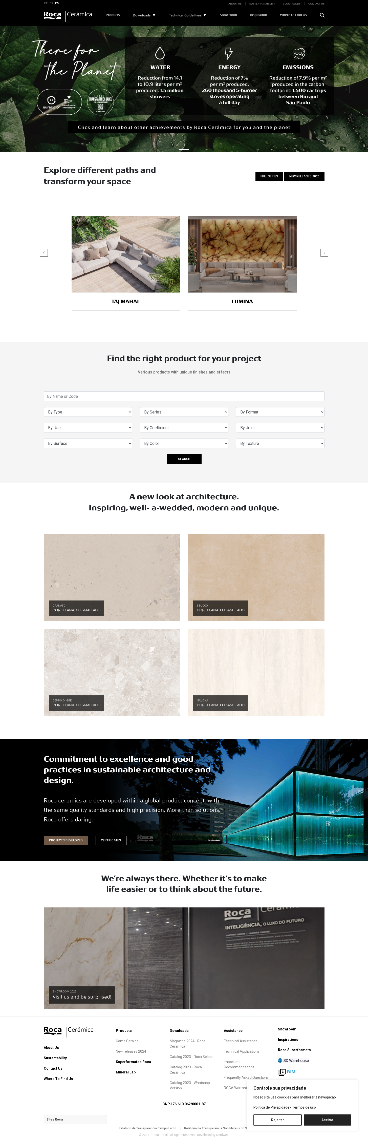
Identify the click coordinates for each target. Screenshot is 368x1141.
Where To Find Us (58, 1079)
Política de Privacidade (271, 1107)
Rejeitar (277, 1120)
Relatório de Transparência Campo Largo (147, 1128)
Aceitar (327, 1120)
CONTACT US (316, 3)
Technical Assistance (240, 1041)
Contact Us (53, 1068)
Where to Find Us (293, 15)
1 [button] (184, 145)
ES (51, 3)
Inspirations (288, 1040)
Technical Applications (241, 1051)
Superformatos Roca (133, 1062)
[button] (324, 253)
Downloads (142, 15)
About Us (51, 1048)
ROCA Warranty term (240, 1088)
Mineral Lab (126, 1072)
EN (57, 3)
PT (46, 3)
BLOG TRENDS (291, 3)
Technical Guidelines (185, 15)
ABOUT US (235, 3)
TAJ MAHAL (125, 301)
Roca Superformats (294, 1050)
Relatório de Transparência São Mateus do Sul (217, 1128)
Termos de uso (304, 1107)
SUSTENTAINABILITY (262, 3)
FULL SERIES (269, 176)
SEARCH (184, 459)
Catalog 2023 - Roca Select (191, 1057)
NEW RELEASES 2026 (304, 176)
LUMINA (242, 301)
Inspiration (258, 15)
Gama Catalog (127, 1041)
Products (113, 15)
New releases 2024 (131, 1051)
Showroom (228, 15)
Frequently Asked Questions (246, 1077)
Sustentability (55, 1058)
